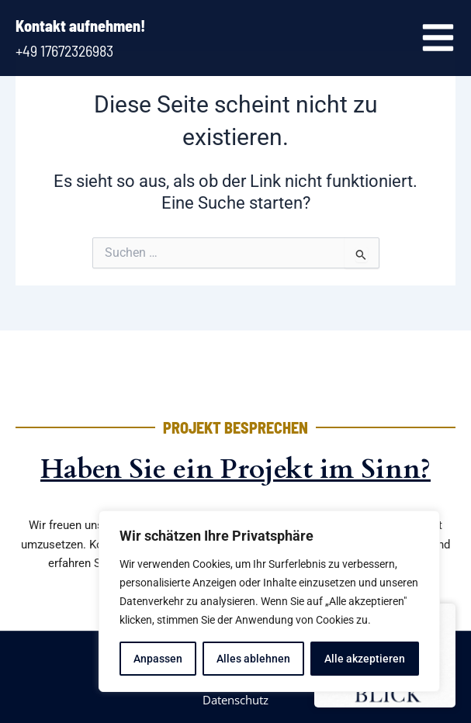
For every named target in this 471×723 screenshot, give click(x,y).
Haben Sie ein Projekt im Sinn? (235, 469)
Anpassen (157, 658)
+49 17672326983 (64, 50)
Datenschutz (235, 699)
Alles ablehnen (253, 658)
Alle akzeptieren (364, 658)
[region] (269, 601)
